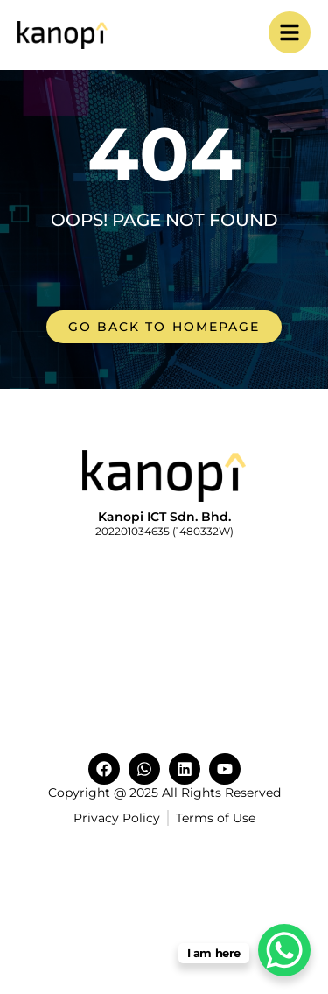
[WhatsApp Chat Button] (284, 950)
